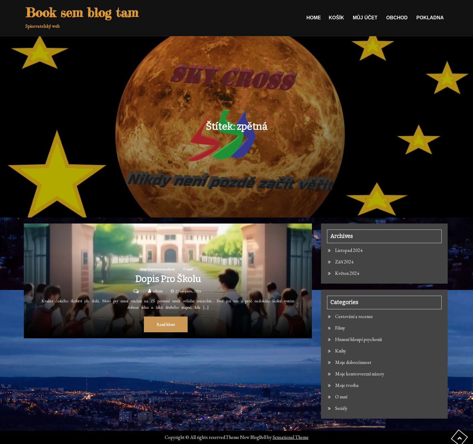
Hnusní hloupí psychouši (358, 339)
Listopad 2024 (349, 250)
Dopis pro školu (168, 279)
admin (158, 291)
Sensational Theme (291, 437)
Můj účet (365, 17)
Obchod (397, 17)
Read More (166, 324)
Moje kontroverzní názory (157, 269)
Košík (336, 17)
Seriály (341, 408)
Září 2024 (344, 262)
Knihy (340, 351)
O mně (188, 269)
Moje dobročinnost (353, 362)
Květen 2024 (347, 273)
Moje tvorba (347, 385)
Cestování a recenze (354, 316)
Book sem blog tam (81, 12)
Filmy (340, 328)
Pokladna (430, 17)
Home (313, 17)
